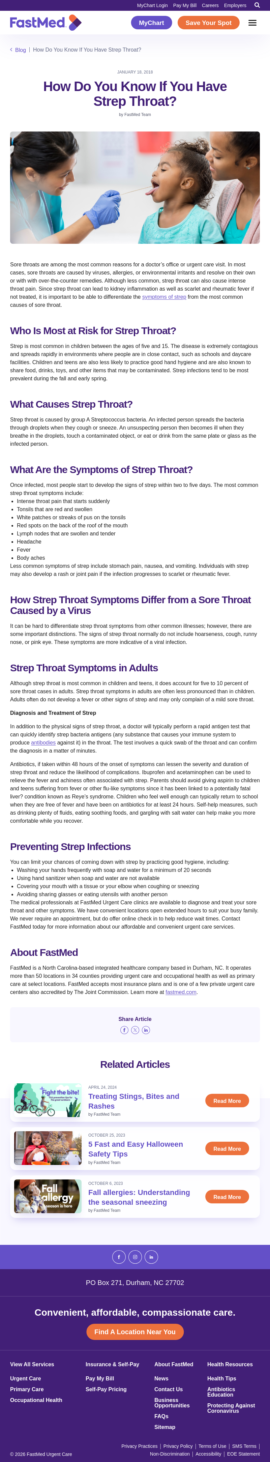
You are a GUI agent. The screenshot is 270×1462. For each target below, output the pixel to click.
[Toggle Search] (257, 5)
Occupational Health (36, 1400)
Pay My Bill (185, 5)
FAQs (161, 1416)
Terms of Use (212, 1446)
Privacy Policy (178, 1446)
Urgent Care (25, 1378)
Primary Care (27, 1389)
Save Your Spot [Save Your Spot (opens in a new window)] (209, 22)
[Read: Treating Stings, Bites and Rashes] (48, 1100)
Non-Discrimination (170, 1454)
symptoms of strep (164, 297)
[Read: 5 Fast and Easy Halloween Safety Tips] (48, 1148)
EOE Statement (243, 1454)
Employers (235, 5)
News (161, 1378)
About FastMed (173, 1364)
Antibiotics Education (221, 1392)
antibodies (43, 742)
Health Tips (221, 1378)
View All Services (32, 1364)
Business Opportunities (172, 1403)
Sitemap (164, 1427)
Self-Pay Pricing (106, 1389)
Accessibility (208, 1454)
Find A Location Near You (135, 1332)
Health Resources (230, 1364)
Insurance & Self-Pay (112, 1364)
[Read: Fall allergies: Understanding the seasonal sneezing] (48, 1196)
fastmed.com (181, 992)
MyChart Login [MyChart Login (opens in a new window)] (152, 5)
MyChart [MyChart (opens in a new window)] (151, 22)
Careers (210, 5)
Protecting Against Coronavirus (231, 1408)
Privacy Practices (139, 1446)
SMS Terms (244, 1446)
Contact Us (168, 1389)
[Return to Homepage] (46, 22)
